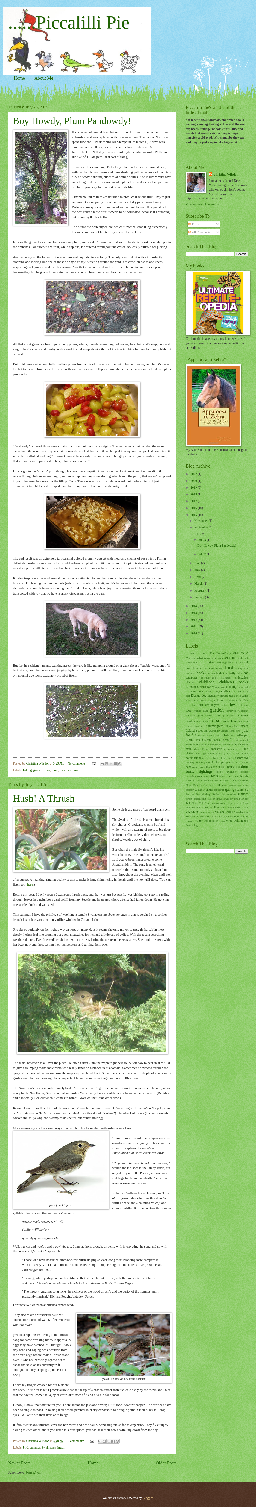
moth (189, 749)
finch (194, 705)
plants (229, 762)
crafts (224, 691)
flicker (224, 705)
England (213, 700)
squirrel (239, 789)
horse (214, 720)
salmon (223, 776)
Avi (211, 662)
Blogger (148, 1498)
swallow (228, 798)
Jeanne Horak (228, 730)
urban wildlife (210, 807)
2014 (194, 606)
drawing (224, 695)
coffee (210, 687)
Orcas (223, 757)
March (198, 583)
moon (245, 744)
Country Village (212, 691)
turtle (188, 807)
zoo (246, 820)
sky (205, 785)
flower (234, 704)
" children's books (196, 653)
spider (209, 789)
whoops (189, 820)
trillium (244, 803)
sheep (245, 780)
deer (188, 695)
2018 (194, 494)
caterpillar (191, 677)
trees (236, 803)
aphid (232, 658)
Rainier (231, 766)
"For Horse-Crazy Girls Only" (228, 653)
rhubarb (205, 776)
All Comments (199, 232)
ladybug (229, 735)
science (190, 780)
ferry (188, 705)
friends (197, 710)
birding (238, 668)
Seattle (238, 780)
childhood (206, 682)
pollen (244, 762)
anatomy (208, 658)
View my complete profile (202, 204)
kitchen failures (215, 735)
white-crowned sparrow (236, 816)
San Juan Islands (238, 776)
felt (241, 700)
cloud (203, 687)
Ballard (243, 662)
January (199, 597)
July (197, 534)
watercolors (217, 816)
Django (196, 695)
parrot (207, 762)
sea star (217, 780)
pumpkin (215, 766)
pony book (197, 766)
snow (225, 785)
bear (195, 668)
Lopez (225, 740)
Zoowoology (192, 825)
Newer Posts (19, 1462)
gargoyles (231, 710)
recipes (219, 771)
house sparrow (194, 726)
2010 (194, 633)
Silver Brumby (194, 785)
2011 (194, 626)
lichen (189, 740)
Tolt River (204, 803)
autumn (202, 662)
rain (223, 766)
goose (200, 715)
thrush (236, 798)
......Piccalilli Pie (69, 22)
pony (188, 766)
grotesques (228, 715)
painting (190, 762)
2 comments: (76, 1441)
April (198, 577)
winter (198, 820)
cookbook (220, 687)
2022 (194, 474)
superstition (199, 798)
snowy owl (235, 785)
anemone (218, 658)
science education (204, 780)
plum (55, 770)
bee (201, 668)
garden (37, 770)
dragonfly (213, 695)
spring (229, 789)
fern (246, 700)
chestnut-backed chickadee (216, 677)
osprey (239, 757)
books (201, 673)
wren (229, 820)
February (200, 590)
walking (219, 811)
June (197, 563)
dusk (238, 695)
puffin (207, 766)
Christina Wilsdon (225, 174)
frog (205, 710)
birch (221, 668)
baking (27, 770)
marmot (244, 740)
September (201, 527)
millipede (236, 744)
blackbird (190, 673)
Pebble (216, 762)
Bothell (211, 673)
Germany (243, 710)
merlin (211, 744)
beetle (207, 668)
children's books (233, 682)
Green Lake (212, 715)
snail (217, 785)
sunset (189, 798)
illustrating (232, 726)
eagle (245, 695)
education (191, 700)
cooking (231, 687)
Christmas (192, 687)
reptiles (244, 771)
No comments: (77, 763)
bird (25, 1447)
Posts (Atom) (34, 1472)
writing (238, 820)
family (224, 700)
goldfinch (190, 715)
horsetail (243, 721)
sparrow (200, 789)
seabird (225, 780)
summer (73, 770)
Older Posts (166, 1462)
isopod (199, 730)
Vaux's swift (241, 807)
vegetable (192, 811)
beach (189, 668)
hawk (189, 721)
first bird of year (209, 705)
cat (246, 673)
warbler (230, 811)
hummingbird (214, 726)
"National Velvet (194, 658)
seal (232, 780)
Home (19, 78)
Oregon (230, 757)
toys (230, 803)
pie (223, 762)
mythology (200, 753)
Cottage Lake (194, 691)
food (188, 710)
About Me (43, 78)
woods (222, 820)
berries (214, 668)
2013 (194, 613)
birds (245, 668)
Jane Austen (210, 730)
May (197, 570)
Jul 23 (202, 540)
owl (246, 757)
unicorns (196, 807)
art (246, 658)
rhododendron (193, 776)
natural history (240, 753)
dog (204, 695)
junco (239, 730)
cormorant (243, 687)
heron (205, 721)
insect (244, 726)
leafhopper (242, 735)
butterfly (230, 673)
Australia (190, 662)
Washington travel (201, 816)
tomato (215, 803)
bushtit (220, 673)
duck (232, 695)
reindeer (232, 771)
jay (218, 730)
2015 (194, 515)
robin (63, 770)
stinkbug (231, 794)
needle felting (194, 757)
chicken (190, 682)
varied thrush (227, 807)
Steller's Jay (219, 794)
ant (226, 658)
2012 (194, 620)
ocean (205, 757)
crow (232, 691)
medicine (190, 744)
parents (199, 762)
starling (206, 794)
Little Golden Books (207, 740)
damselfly (242, 691)
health (197, 721)
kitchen (201, 735)
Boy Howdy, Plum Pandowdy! (72, 121)
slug (210, 785)
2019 (194, 487)
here (30, 884)
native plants (223, 753)
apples (241, 658)
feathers (233, 700)
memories (201, 744)
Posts (193, 224)
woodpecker (211, 820)
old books (214, 757)
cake (239, 673)
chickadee (241, 677)
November (201, 520)
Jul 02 (202, 554)
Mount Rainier (201, 749)
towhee (223, 803)
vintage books (206, 811)
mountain (216, 749)
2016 (194, 508)
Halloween (241, 715)
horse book (230, 721)
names (211, 753)
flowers (244, 705)
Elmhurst (201, 700)
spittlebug (219, 789)
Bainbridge (221, 662)
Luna (47, 770)
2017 (194, 501)
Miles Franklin (222, 744)
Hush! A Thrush (44, 798)
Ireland (190, 730)
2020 (194, 481)
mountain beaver (233, 749)
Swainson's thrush (53, 1447)
